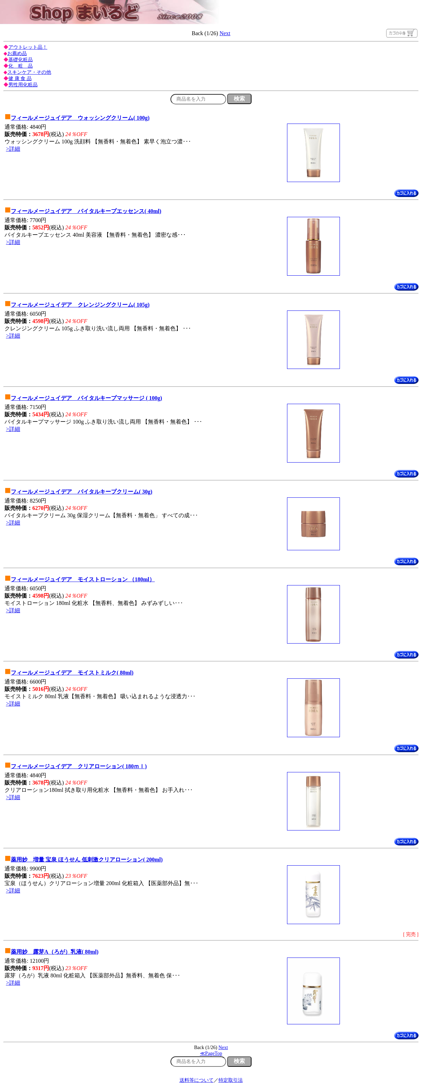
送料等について (197, 1080)
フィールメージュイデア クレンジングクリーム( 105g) (80, 305)
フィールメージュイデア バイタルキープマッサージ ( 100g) (86, 398)
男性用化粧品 (23, 84)
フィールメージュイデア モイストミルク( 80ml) (72, 673)
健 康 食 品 (20, 78)
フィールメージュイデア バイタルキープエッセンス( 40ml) (86, 211)
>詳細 (13, 149)
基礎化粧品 (20, 59)
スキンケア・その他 (29, 72)
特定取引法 (230, 1080)
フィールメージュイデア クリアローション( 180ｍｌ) (79, 766)
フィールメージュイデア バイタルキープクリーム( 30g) (81, 492)
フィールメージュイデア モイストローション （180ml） (83, 579)
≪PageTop (211, 1053)
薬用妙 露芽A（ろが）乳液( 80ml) (54, 952)
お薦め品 (17, 53)
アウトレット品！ (27, 47)
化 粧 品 (20, 66)
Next (225, 33)
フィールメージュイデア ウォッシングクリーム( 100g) (80, 118)
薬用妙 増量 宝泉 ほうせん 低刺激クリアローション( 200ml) (86, 859)
